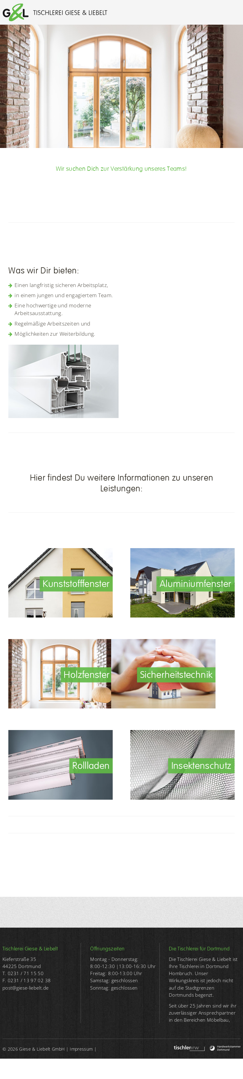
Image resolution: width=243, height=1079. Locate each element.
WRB (52, 1069)
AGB (37, 1069)
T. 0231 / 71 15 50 (23, 973)
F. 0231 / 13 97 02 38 (26, 980)
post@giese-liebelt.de (25, 988)
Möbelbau (218, 1020)
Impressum (81, 1049)
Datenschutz (15, 1069)
